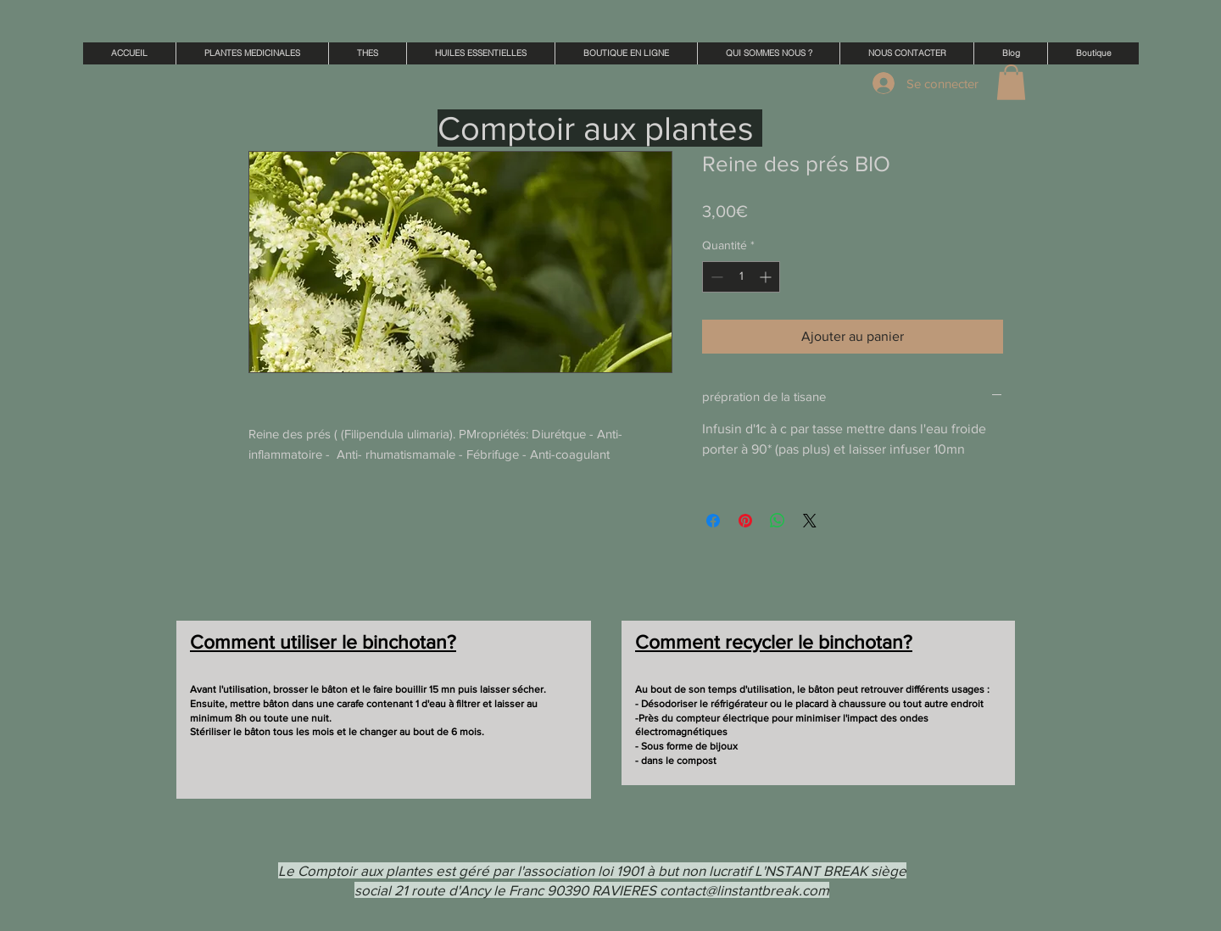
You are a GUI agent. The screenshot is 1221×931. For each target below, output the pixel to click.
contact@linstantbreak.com (744, 890)
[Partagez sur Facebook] (713, 520)
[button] (1011, 82)
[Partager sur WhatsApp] (777, 520)
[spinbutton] (741, 277)
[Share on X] (810, 520)
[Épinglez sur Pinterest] (745, 520)
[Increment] (767, 277)
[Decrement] (715, 277)
